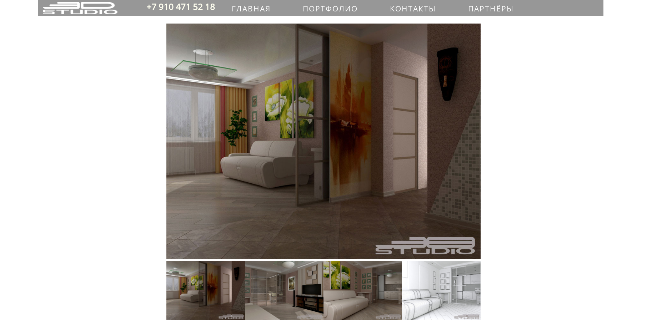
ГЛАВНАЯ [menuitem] (251, 9)
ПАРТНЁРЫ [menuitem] (491, 9)
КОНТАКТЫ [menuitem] (413, 9)
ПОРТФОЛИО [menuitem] (330, 9)
